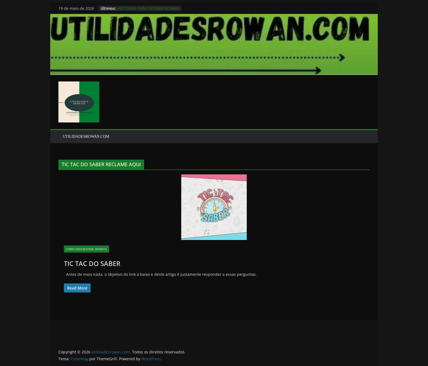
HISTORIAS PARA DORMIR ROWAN (148, 8)
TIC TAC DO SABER (92, 263)
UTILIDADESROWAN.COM (86, 136)
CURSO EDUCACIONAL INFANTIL (86, 249)
